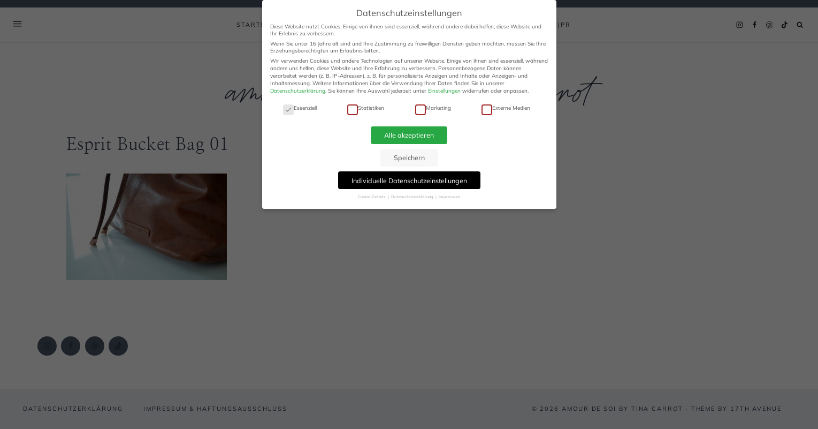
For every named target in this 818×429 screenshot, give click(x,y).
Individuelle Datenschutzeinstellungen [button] (409, 180)
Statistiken (365, 107)
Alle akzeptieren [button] (409, 135)
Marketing (433, 107)
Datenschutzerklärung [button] (412, 196)
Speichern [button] (409, 157)
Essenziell (300, 107)
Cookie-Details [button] (372, 196)
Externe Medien (505, 107)
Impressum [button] (449, 196)
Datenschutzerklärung (297, 90)
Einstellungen (444, 90)
